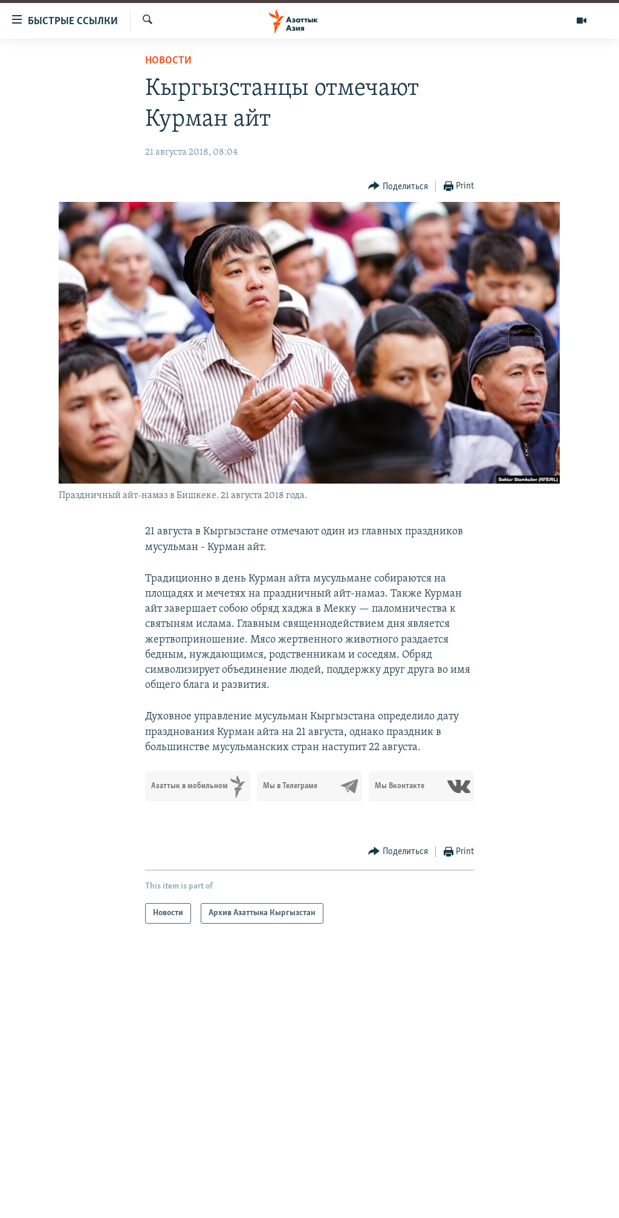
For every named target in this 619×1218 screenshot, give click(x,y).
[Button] (398, 186)
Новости (168, 60)
